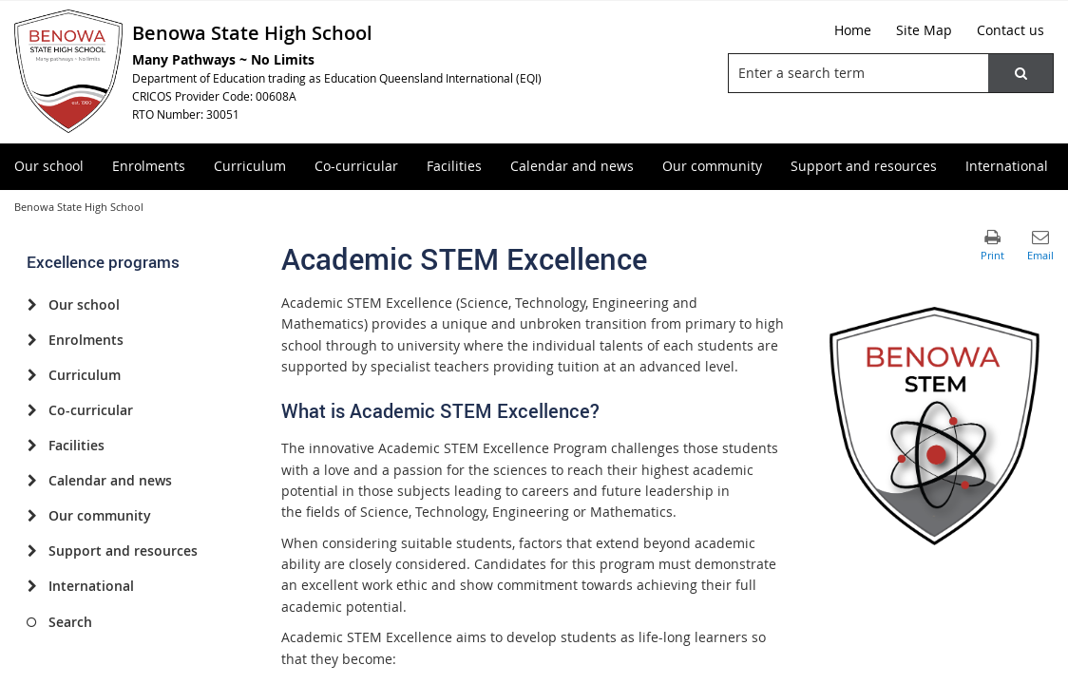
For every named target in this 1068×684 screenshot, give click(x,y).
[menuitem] (49, 166)
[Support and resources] (31, 551)
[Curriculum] (31, 375)
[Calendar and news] (31, 481)
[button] (1020, 73)
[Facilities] (31, 445)
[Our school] (31, 305)
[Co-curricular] (31, 410)
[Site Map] (924, 30)
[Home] (853, 30)
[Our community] (31, 516)
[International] (31, 586)
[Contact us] (1010, 30)
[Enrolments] (31, 340)
